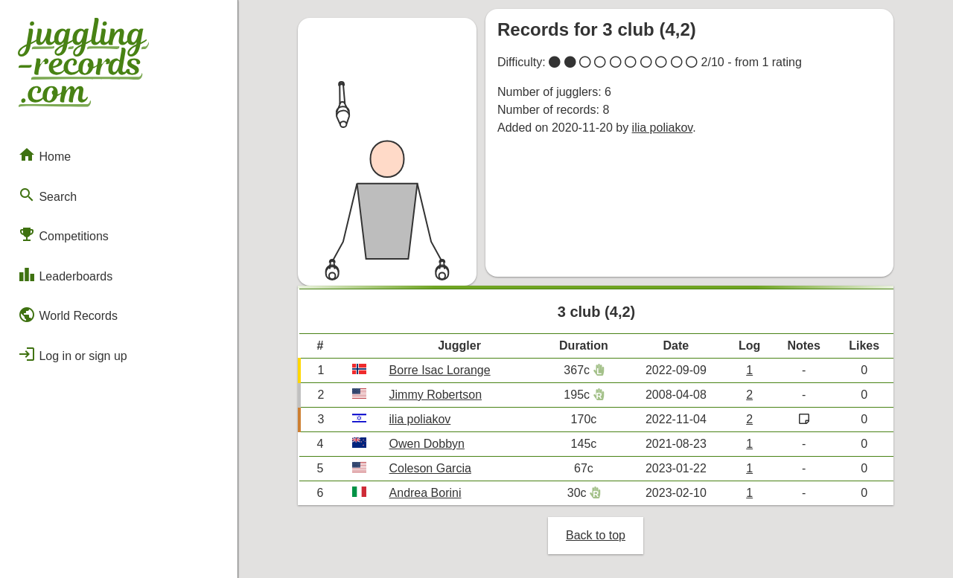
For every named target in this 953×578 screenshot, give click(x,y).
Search (47, 195)
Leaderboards (65, 274)
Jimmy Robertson (435, 394)
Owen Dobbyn (427, 443)
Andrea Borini (425, 493)
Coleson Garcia (430, 468)
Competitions (63, 234)
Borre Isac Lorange (440, 370)
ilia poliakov (662, 127)
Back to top (595, 535)
